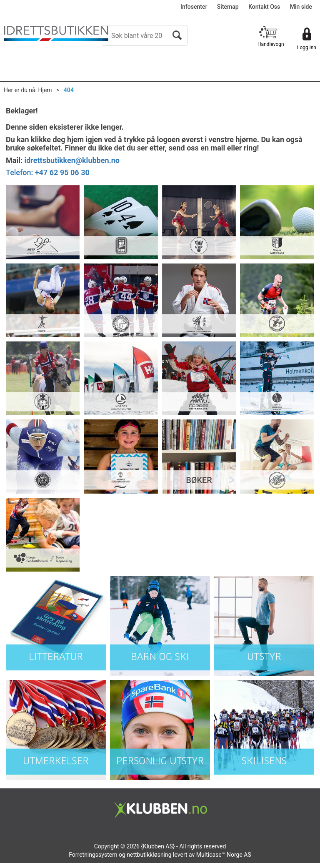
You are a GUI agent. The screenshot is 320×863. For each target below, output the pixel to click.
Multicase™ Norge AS (223, 854)
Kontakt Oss (264, 6)
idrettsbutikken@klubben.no (72, 160)
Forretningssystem (93, 854)
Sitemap (228, 6)
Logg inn (306, 47)
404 (69, 90)
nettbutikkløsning (149, 854)
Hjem (45, 90)
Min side (301, 6)
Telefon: (48, 172)
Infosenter (193, 6)
